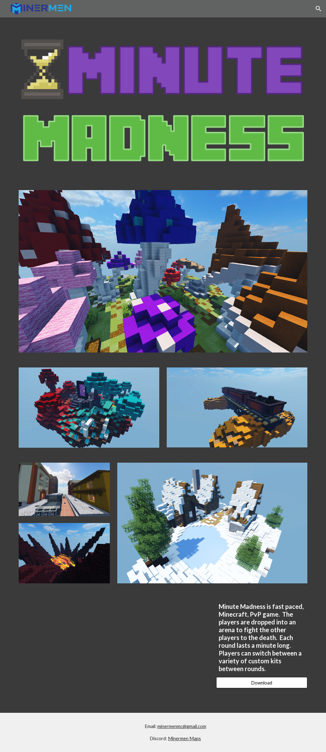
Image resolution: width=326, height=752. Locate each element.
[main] (262, 637)
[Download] (262, 682)
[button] (318, 8)
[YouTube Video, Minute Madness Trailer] (114, 651)
